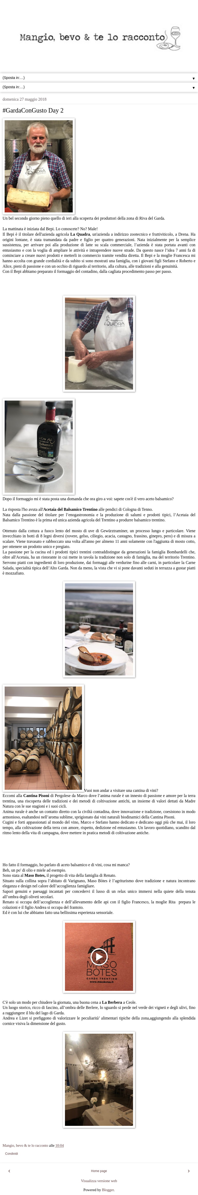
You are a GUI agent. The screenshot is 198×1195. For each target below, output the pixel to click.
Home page (99, 1171)
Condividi (11, 1154)
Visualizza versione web (99, 1181)
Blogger (108, 1190)
